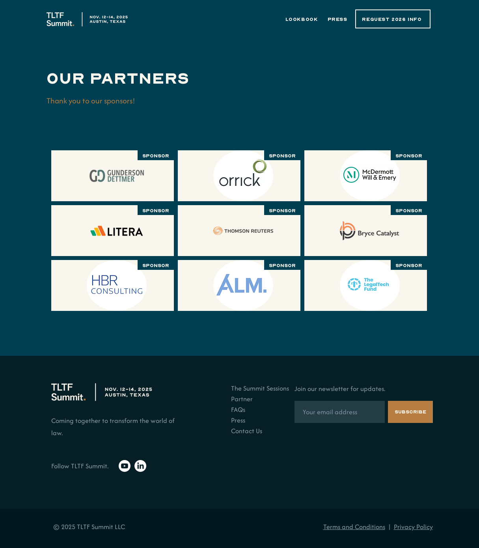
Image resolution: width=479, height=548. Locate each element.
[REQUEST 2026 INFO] (393, 18)
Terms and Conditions (354, 526)
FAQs (238, 409)
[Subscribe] (410, 412)
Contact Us (246, 431)
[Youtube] (124, 466)
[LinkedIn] (140, 466)
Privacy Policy (413, 526)
